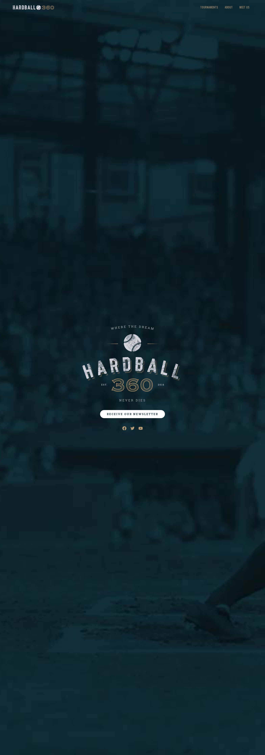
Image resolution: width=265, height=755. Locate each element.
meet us (244, 7)
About (229, 7)
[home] (33, 7)
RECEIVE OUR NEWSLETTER (132, 414)
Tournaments (209, 7)
